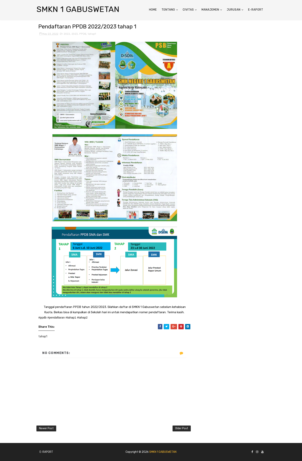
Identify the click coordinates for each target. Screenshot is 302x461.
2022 (67, 33)
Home (153, 9)
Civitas (188, 9)
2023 (74, 33)
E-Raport (255, 9)
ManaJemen (210, 9)
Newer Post (46, 428)
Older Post (181, 428)
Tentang (168, 9)
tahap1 (92, 33)
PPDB (82, 33)
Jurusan (234, 9)
